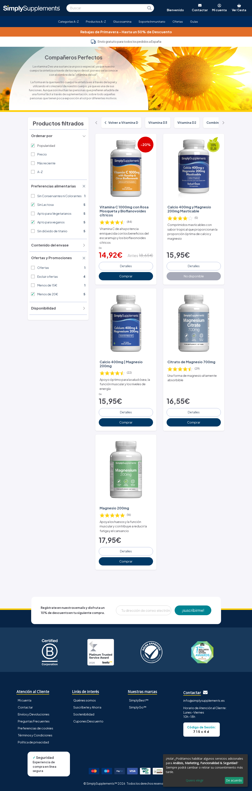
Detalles (126, 266)
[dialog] (205, 770)
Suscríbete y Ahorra (87, 707)
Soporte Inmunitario (152, 21)
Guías (194, 21)
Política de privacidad (33, 742)
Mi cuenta (24, 700)
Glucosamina (122, 21)
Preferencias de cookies (35, 728)
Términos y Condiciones (35, 735)
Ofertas (178, 21)
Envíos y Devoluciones (33, 714)
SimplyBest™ (139, 700)
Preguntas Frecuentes (34, 721)
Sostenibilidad (83, 714)
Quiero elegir (194, 780)
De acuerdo (234, 780)
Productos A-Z (96, 21)
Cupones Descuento (88, 721)
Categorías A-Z (68, 21)
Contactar (25, 707)
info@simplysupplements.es (204, 700)
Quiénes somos (84, 700)
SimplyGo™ (137, 707)
